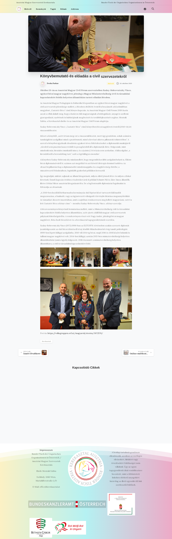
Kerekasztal (46, 341)
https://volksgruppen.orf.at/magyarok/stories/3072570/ (75, 333)
